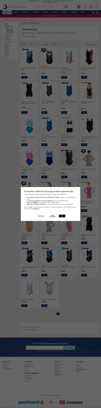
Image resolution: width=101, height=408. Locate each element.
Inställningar (41, 216)
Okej (62, 216)
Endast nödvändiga (53, 216)
